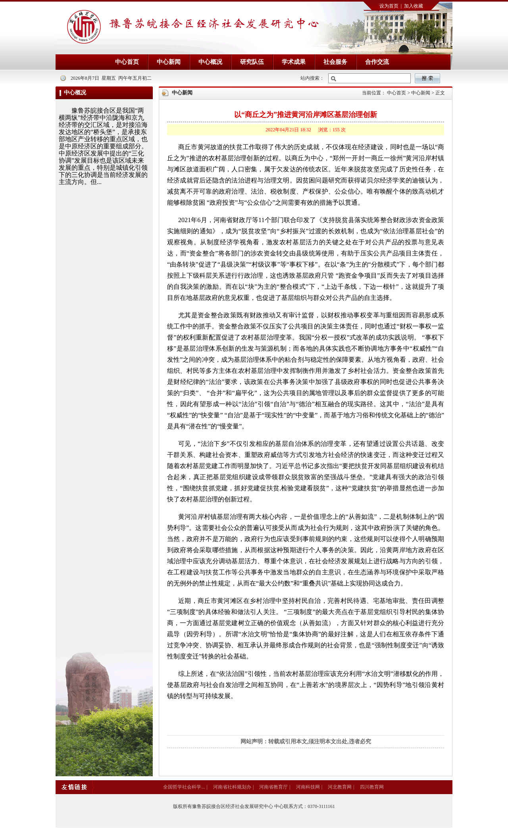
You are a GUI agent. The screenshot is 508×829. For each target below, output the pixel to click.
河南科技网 (308, 787)
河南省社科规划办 (232, 787)
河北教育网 (340, 787)
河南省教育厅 (273, 787)
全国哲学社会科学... (184, 787)
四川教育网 (372, 787)
